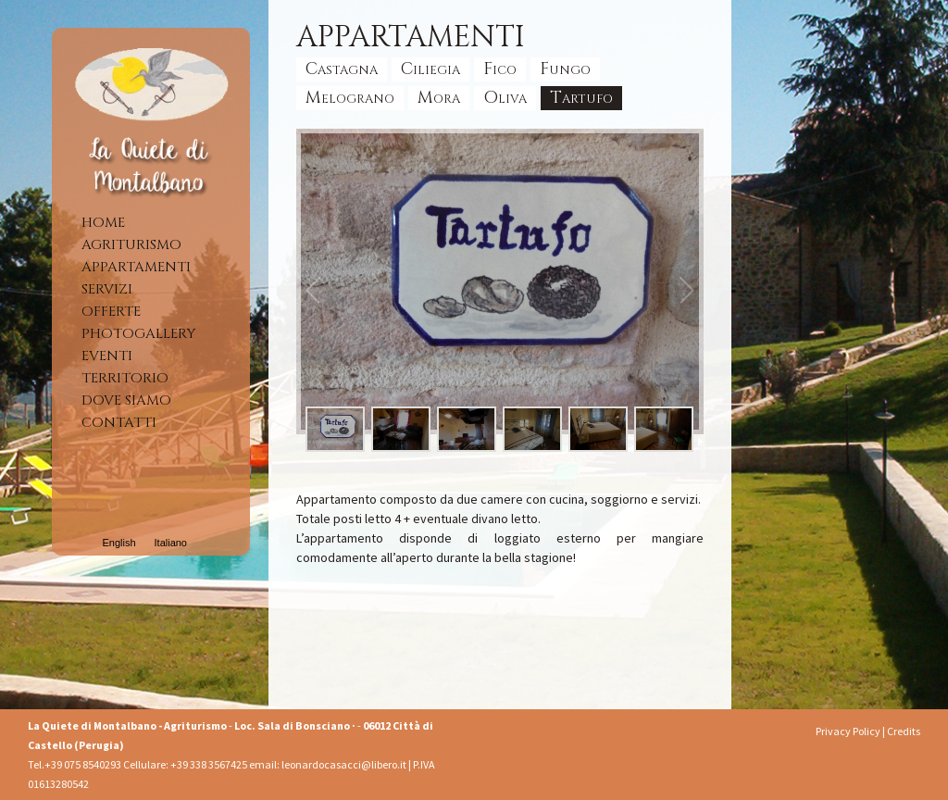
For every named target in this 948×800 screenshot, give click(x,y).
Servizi (106, 289)
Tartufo (581, 97)
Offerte (111, 311)
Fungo (565, 69)
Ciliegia (430, 69)
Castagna (342, 69)
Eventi (106, 356)
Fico (500, 69)
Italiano (171, 542)
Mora (439, 97)
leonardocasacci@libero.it (344, 764)
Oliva (505, 97)
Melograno (350, 97)
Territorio (124, 378)
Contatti (118, 422)
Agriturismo (131, 245)
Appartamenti (136, 267)
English (118, 542)
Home (103, 222)
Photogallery (138, 334)
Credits (903, 731)
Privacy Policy (848, 731)
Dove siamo (126, 400)
